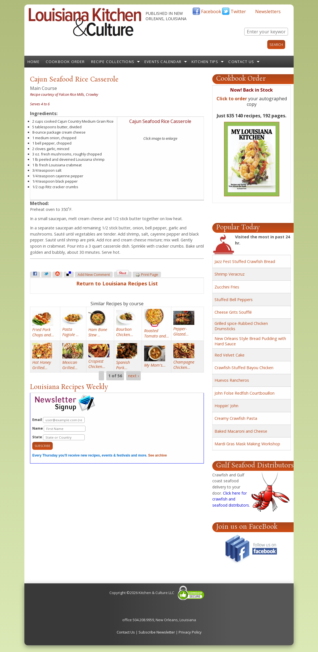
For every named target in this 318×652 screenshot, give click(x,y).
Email (58, 420)
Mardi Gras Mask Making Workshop (247, 443)
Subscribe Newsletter (157, 632)
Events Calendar (162, 61)
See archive (157, 455)
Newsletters (268, 11)
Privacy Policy (190, 632)
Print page (146, 274)
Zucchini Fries (227, 287)
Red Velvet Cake (230, 355)
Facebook (211, 11)
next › (133, 375)
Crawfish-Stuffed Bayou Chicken (244, 367)
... (70, 332)
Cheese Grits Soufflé (233, 312)
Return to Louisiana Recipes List (117, 283)
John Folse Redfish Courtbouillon (245, 393)
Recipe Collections (113, 61)
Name (59, 429)
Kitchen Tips (205, 61)
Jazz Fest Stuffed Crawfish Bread (245, 261)
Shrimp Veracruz (230, 274)
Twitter (238, 11)
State (58, 437)
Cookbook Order (65, 61)
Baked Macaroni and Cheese (241, 431)
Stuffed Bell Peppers (234, 299)
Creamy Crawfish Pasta (236, 418)
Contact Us (241, 61)
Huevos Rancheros (232, 380)
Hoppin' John (226, 405)
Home (33, 61)
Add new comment (94, 274)
